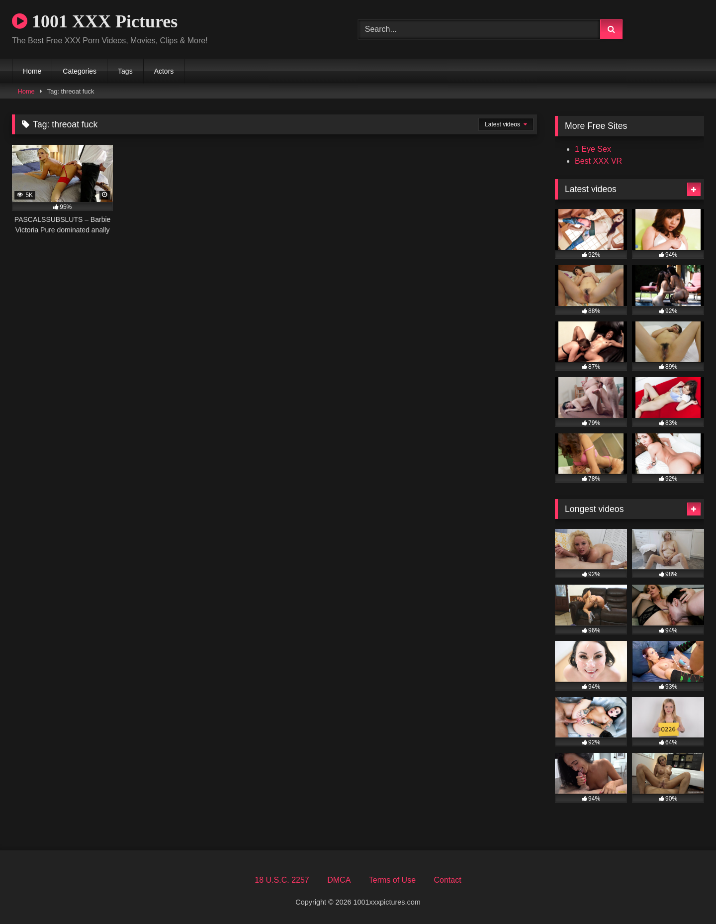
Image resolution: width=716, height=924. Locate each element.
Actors (164, 71)
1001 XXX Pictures (95, 21)
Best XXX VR (598, 161)
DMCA (339, 880)
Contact (447, 880)
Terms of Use (392, 880)
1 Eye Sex (593, 149)
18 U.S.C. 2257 (282, 880)
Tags (125, 71)
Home (32, 71)
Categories (79, 71)
